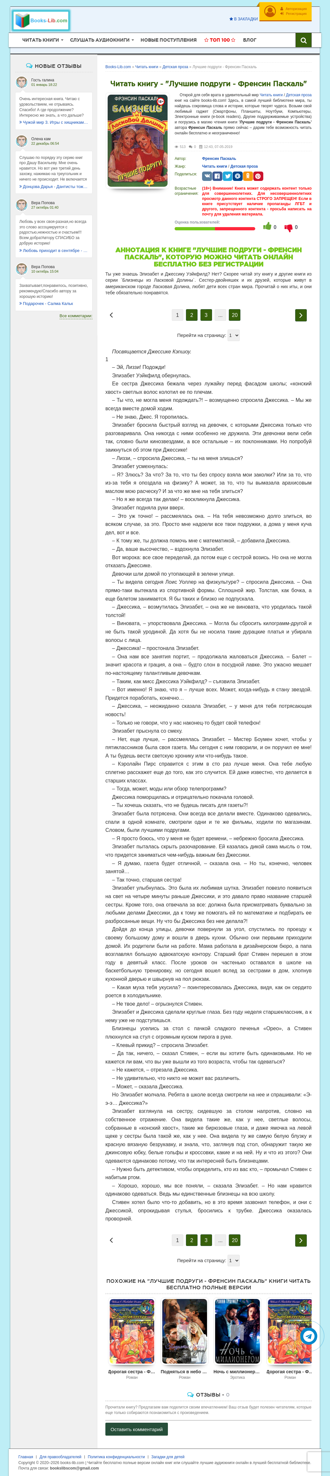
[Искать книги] (304, 40)
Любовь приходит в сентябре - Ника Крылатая (53, 250)
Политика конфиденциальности (116, 1457)
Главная (25, 1457)
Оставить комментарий (137, 1429)
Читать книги (271, 95)
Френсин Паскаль (219, 158)
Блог (249, 40)
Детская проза (299, 95)
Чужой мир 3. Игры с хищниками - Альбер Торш (53, 122)
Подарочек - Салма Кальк (46, 303)
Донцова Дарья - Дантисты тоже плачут (53, 186)
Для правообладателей (61, 1457)
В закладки (243, 19)
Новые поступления (169, 40)
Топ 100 (219, 40)
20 (235, 315)
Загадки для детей (168, 1457)
